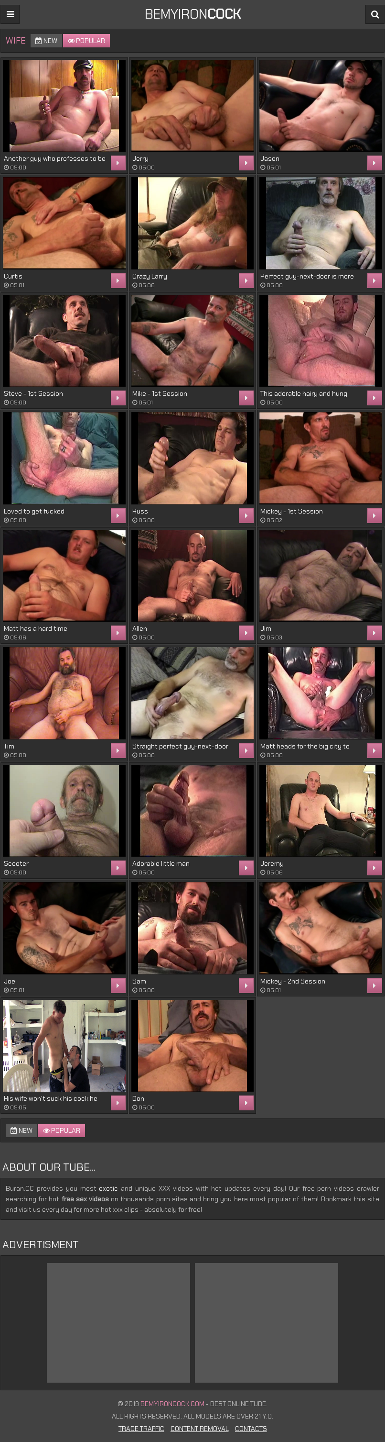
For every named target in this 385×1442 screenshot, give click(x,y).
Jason (269, 158)
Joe (9, 981)
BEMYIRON (193, 14)
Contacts (251, 1428)
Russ (140, 511)
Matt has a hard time (35, 628)
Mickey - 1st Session (291, 511)
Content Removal (200, 1428)
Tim (9, 746)
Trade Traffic (141, 1428)
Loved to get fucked (34, 511)
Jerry (140, 158)
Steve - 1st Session (33, 393)
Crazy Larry (149, 276)
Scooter (16, 863)
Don (138, 1098)
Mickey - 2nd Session (292, 981)
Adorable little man (161, 863)
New (46, 40)
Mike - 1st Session (159, 393)
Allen (139, 628)
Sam (139, 981)
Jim (265, 628)
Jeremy (272, 863)
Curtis (13, 276)
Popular (86, 40)
